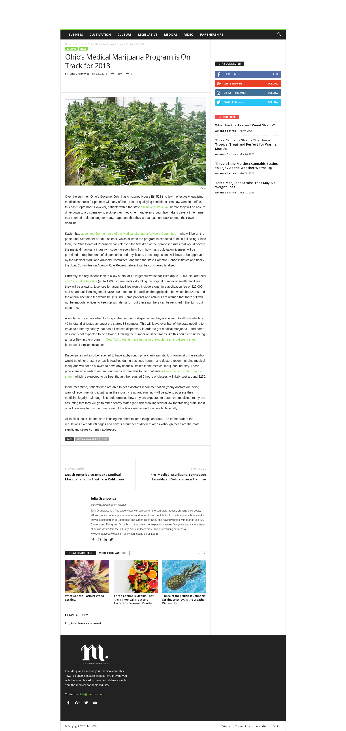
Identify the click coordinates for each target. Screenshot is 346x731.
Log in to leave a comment (83, 623)
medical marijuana (87, 439)
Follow (273, 83)
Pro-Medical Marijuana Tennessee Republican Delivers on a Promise (178, 476)
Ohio (104, 439)
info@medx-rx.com (92, 694)
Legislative (147, 34)
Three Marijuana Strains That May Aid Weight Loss (245, 184)
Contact (277, 726)
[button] (279, 34)
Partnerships (211, 34)
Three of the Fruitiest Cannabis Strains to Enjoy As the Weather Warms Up (184, 599)
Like (275, 74)
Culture (124, 34)
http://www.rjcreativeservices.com (109, 504)
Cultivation (100, 34)
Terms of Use (243, 726)
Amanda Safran (225, 130)
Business (75, 34)
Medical (171, 34)
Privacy (226, 726)
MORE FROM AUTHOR (112, 553)
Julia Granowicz (79, 73)
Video (189, 34)
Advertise (261, 726)
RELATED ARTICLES (80, 553)
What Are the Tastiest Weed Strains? (84, 598)
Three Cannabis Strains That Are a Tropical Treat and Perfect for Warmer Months (134, 599)
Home (68, 44)
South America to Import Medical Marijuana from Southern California (94, 476)
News (83, 48)
